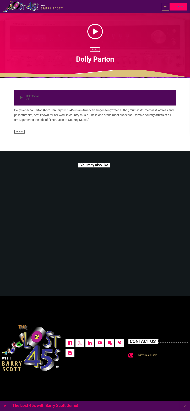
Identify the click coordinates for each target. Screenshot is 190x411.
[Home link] (33, 7)
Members (178, 7)
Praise (94, 49)
